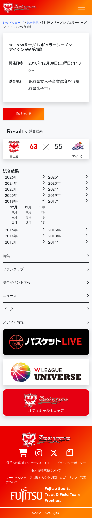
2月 (29, 223)
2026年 (11, 177)
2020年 (11, 195)
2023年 (54, 183)
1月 (43, 223)
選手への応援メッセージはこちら (28, 463)
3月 (14, 223)
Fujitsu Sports (57, 489)
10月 (42, 207)
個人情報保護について (46, 470)
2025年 (54, 177)
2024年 (11, 183)
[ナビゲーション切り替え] (81, 7)
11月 (28, 207)
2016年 (11, 230)
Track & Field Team (62, 494)
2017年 (54, 201)
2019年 (54, 195)
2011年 (54, 242)
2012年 (11, 242)
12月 (13, 207)
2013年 (54, 236)
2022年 (11, 189)
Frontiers (53, 500)
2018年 (11, 201)
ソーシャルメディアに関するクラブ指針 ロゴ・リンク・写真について (46, 480)
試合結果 (23, 114)
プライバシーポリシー (71, 463)
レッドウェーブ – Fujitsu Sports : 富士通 (19, 7)
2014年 (11, 236)
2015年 (54, 230)
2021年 (54, 189)
